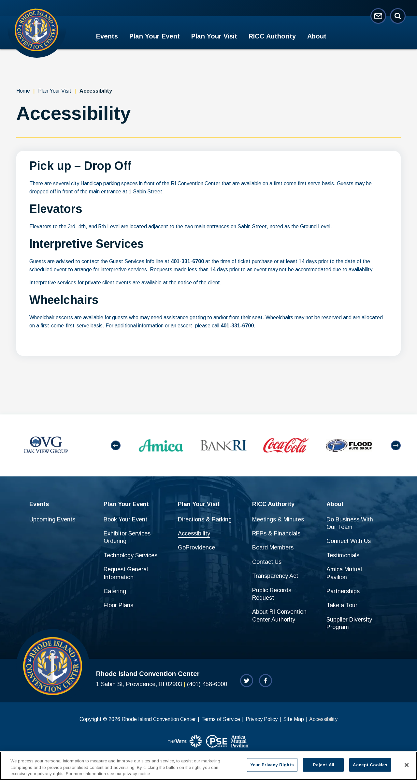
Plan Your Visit (214, 36)
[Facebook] (265, 680)
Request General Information (126, 573)
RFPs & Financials (276, 533)
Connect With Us (348, 541)
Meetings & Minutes (278, 519)
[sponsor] (185, 742)
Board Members (273, 547)
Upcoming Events (52, 519)
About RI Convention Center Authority (279, 615)
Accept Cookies (370, 767)
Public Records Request (271, 594)
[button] (116, 445)
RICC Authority (272, 36)
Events (107, 36)
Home (23, 91)
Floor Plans (118, 605)
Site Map (293, 719)
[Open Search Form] (398, 16)
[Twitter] (246, 680)
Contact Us (266, 562)
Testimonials (342, 555)
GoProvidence (196, 547)
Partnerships (343, 591)
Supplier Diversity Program (349, 623)
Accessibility (194, 533)
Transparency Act (275, 576)
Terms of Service (220, 719)
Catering (115, 591)
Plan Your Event (154, 36)
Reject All (323, 767)
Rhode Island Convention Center (37, 29)
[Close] (406, 767)
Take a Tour (341, 605)
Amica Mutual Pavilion (344, 573)
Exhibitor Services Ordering (127, 537)
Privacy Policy (262, 719)
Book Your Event (125, 519)
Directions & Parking (205, 519)
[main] (208, 231)
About (316, 36)
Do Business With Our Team (349, 523)
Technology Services (130, 555)
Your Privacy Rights (272, 767)
